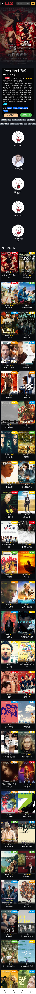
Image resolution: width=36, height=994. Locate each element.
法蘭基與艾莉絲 (9, 757)
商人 (30, 123)
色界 (9, 697)
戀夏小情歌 (9, 727)
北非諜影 (9, 577)
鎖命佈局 (9, 457)
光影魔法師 (9, 517)
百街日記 (26, 397)
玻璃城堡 (26, 727)
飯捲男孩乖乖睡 (27, 966)
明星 (24, 120)
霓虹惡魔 (26, 787)
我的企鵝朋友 (27, 607)
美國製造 (9, 397)
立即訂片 (11, 115)
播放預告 (26, 115)
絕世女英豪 (9, 607)
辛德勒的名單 (27, 547)
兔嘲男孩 (26, 697)
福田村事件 (9, 427)
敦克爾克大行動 (27, 637)
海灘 (21, 123)
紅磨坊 (9, 337)
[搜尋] (21, 3)
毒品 (9, 120)
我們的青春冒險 (27, 936)
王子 (25, 123)
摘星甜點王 (9, 846)
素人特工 (26, 427)
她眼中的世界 (27, 757)
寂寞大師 (26, 337)
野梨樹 (26, 457)
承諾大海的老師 (9, 966)
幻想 (17, 123)
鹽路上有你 (9, 876)
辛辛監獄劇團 (27, 846)
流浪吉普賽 (27, 278)
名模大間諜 (27, 816)
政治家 (14, 120)
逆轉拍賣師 (27, 876)
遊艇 (34, 123)
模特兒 (12, 123)
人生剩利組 (27, 367)
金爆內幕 (9, 487)
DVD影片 (4, 120)
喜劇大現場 (27, 906)
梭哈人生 (26, 517)
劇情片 (7, 123)
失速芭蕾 (9, 936)
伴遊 (2, 123)
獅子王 (26, 577)
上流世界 (9, 307)
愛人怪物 (9, 816)
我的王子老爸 (27, 307)
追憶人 (9, 637)
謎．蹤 (9, 667)
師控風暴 (9, 906)
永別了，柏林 (9, 367)
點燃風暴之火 (27, 487)
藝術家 (19, 120)
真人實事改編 (30, 120)
